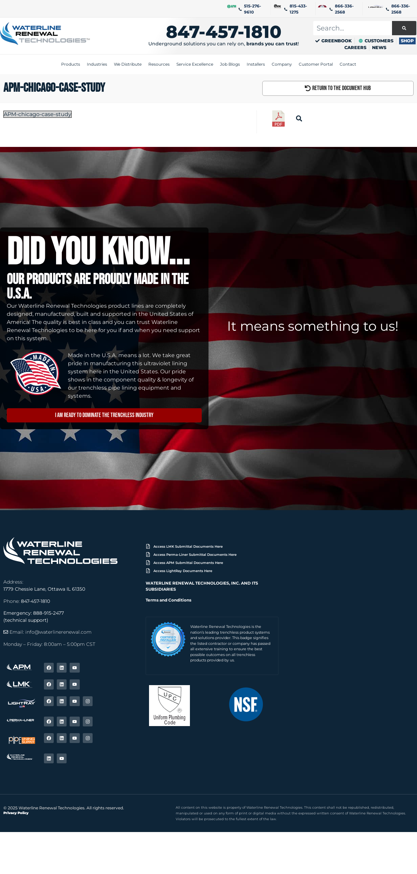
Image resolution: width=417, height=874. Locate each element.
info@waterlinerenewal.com (58, 633)
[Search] (404, 28)
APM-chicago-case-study (37, 114)
